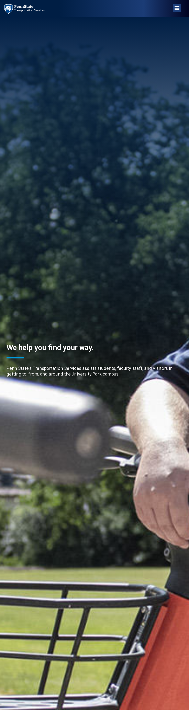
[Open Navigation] (177, 8)
